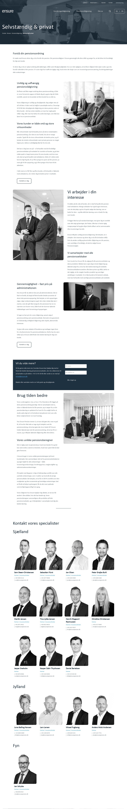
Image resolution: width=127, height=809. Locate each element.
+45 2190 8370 (45, 733)
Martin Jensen (20, 619)
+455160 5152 (71, 733)
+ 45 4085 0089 (19, 733)
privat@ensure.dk (21, 376)
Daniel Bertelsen (73, 669)
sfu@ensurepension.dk (47, 580)
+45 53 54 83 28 (72, 674)
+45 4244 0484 (71, 578)
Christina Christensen (101, 619)
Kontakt (110, 2)
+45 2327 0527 (71, 627)
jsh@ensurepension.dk (21, 676)
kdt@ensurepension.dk (47, 676)
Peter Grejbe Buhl (99, 573)
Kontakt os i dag (24, 181)
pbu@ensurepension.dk (99, 580)
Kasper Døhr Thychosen (50, 669)
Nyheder (103, 2)
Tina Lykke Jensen (47, 619)
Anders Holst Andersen (101, 728)
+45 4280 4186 (97, 578)
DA (117, 11)
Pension (9, 33)
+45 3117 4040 (97, 624)
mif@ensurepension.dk (73, 735)
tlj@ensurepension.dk (47, 627)
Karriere (85, 2)
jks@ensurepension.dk (21, 794)
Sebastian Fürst (46, 573)
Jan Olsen (70, 573)
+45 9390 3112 (19, 578)
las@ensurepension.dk (47, 735)
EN (122, 11)
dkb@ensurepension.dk (73, 676)
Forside (4, 33)
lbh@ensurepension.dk (21, 735)
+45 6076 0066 (19, 674)
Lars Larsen (45, 728)
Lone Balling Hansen (22, 728)
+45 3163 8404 (45, 674)
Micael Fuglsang (72, 728)
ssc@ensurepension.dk (21, 580)
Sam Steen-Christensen (24, 573)
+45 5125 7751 (97, 733)
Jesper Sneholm (21, 669)
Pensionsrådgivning (17, 33)
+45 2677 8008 (45, 578)
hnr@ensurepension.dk (73, 629)
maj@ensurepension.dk (22, 627)
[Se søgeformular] (110, 11)
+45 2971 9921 (19, 624)
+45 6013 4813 (45, 624)
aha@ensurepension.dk (99, 735)
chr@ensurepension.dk (99, 627)
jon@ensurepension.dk (73, 580)
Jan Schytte (19, 786)
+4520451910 (19, 792)
